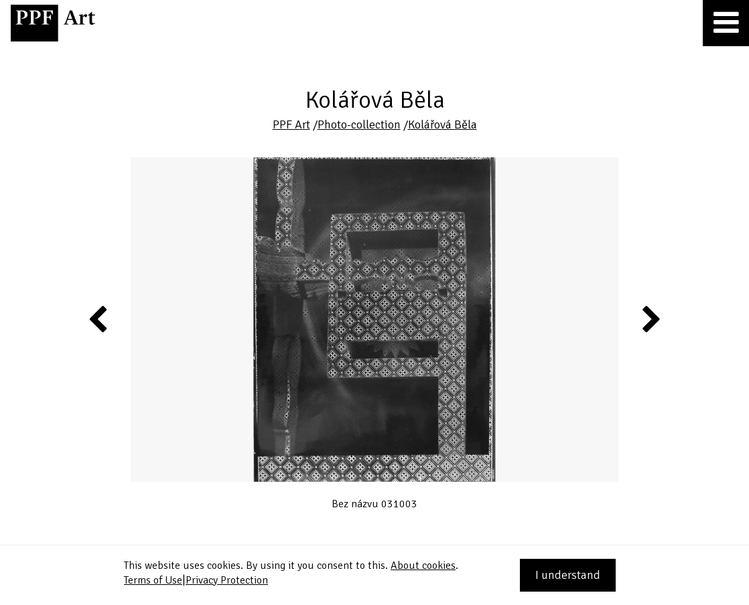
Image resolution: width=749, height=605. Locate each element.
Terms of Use (153, 580)
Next (650, 318)
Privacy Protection (227, 580)
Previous (98, 318)
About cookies (423, 565)
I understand (567, 575)
